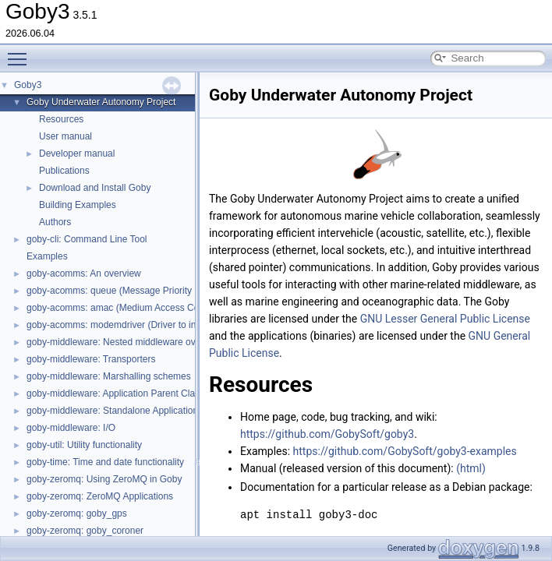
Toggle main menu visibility (21, 52)
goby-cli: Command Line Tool (87, 239)
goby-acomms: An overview (84, 273)
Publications (64, 170)
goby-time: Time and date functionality (105, 462)
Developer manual (77, 153)
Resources (61, 119)
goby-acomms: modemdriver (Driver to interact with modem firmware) (170, 324)
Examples (47, 256)
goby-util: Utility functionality (84, 444)
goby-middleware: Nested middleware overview (124, 342)
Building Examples (77, 204)
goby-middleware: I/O (71, 427)
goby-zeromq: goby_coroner (85, 530)
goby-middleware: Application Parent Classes (120, 393)
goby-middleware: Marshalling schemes (109, 376)
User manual (65, 136)
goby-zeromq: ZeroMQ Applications (100, 496)
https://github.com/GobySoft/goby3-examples (405, 451)
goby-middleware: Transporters (91, 359)
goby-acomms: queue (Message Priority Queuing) (130, 290)
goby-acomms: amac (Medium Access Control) (124, 307)
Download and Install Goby (94, 187)
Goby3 (27, 84)
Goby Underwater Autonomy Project (101, 102)
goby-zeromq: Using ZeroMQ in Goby (104, 479)
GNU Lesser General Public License (445, 318)
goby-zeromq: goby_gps (77, 513)
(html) (471, 468)
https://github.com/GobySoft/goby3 (327, 434)
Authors (55, 222)
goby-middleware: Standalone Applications (115, 410)
